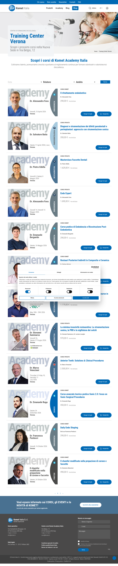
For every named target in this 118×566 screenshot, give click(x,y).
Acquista (104, 116)
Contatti (72, 2)
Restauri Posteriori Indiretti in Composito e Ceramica (84, 262)
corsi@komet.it (46, 537)
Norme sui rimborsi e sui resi (50, 549)
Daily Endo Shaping (69, 429)
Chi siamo (40, 2)
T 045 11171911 (13, 535)
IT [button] (100, 8)
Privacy (87, 543)
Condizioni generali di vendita (50, 545)
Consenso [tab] (31, 272)
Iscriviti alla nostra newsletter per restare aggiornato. (33, 511)
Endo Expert (65, 195)
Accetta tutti (86, 298)
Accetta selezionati (59, 298)
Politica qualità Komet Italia (50, 547)
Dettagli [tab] (59, 272)
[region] (59, 65)
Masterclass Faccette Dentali (73, 161)
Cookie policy (50, 563)
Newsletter (63, 2)
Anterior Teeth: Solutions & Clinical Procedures (82, 362)
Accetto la (84, 543)
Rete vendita (51, 2)
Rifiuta (32, 298)
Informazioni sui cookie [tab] (86, 272)
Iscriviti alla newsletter (90, 507)
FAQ (79, 2)
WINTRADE (88, 561)
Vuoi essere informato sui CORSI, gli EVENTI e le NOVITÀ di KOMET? (44, 506)
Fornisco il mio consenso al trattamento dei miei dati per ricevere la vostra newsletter (92, 547)
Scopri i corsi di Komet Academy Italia (59, 61)
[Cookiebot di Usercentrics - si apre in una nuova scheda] (91, 267)
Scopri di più (87, 116)
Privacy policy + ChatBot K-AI (63, 563)
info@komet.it (12, 537)
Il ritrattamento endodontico (73, 95)
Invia (83, 552)
